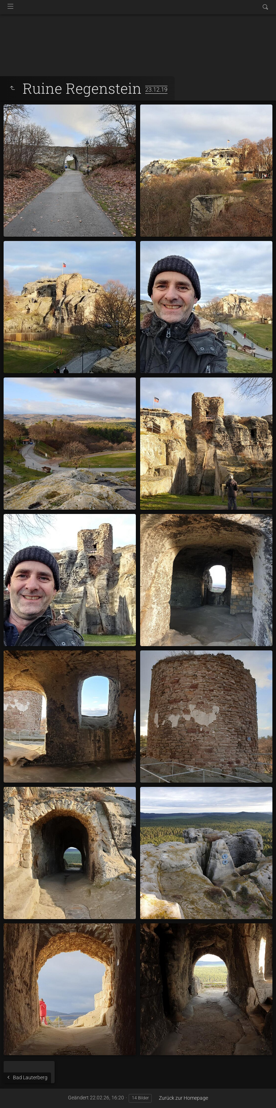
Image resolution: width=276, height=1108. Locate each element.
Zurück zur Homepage (183, 1098)
